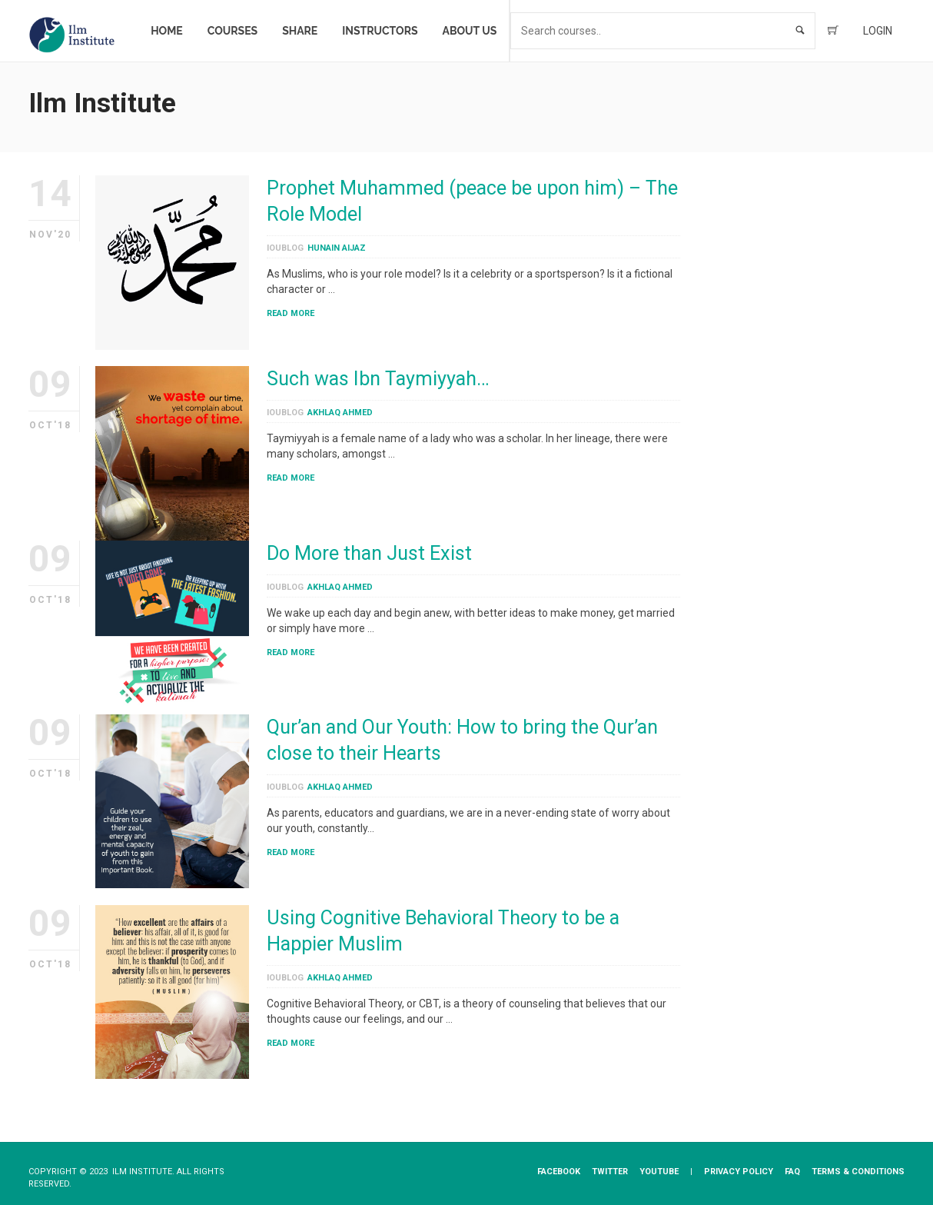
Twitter (610, 1172)
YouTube (659, 1172)
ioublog (285, 248)
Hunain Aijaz (336, 248)
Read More (290, 313)
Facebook (558, 1172)
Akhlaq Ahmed (340, 413)
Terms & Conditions (858, 1172)
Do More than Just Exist (369, 553)
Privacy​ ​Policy (738, 1172)
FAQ (792, 1172)
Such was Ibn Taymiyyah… (378, 379)
